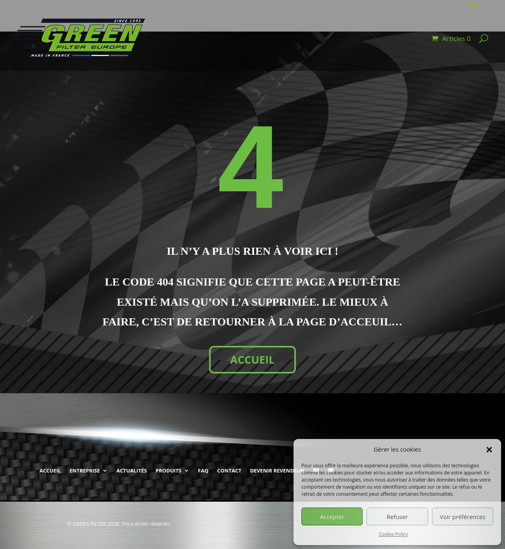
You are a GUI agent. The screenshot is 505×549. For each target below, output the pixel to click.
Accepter (332, 517)
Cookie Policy (393, 534)
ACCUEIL (252, 359)
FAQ (203, 470)
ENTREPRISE (84, 470)
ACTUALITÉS (131, 470)
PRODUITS (168, 470)
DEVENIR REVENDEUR (277, 470)
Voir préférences (463, 517)
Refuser (397, 517)
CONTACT (229, 470)
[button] (489, 450)
